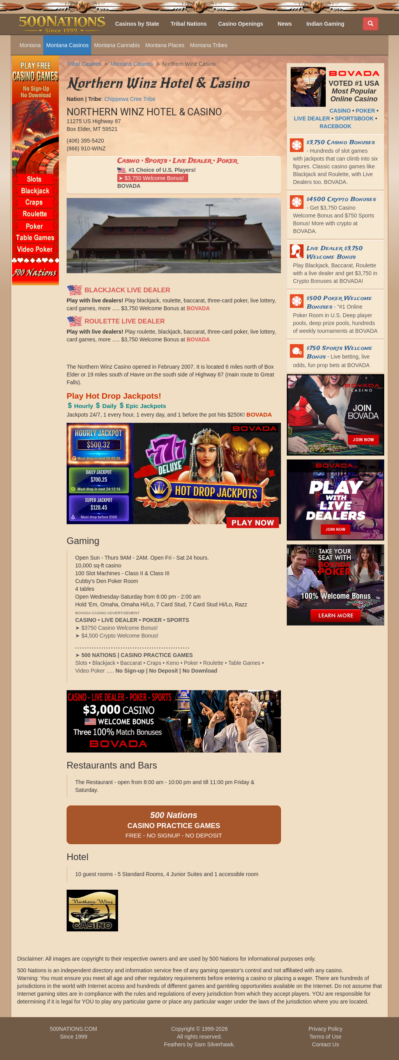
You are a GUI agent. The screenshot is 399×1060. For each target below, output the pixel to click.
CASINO (340, 111)
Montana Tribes (209, 45)
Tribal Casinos (84, 64)
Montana (30, 45)
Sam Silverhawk (213, 1044)
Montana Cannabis (117, 45)
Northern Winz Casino (188, 64)
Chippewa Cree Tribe (129, 99)
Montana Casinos (67, 45)
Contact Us (325, 1044)
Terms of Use (325, 1037)
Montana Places (164, 45)
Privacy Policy (326, 1029)
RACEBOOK (335, 126)
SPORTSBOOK (354, 118)
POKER (365, 111)
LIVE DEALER (312, 118)
